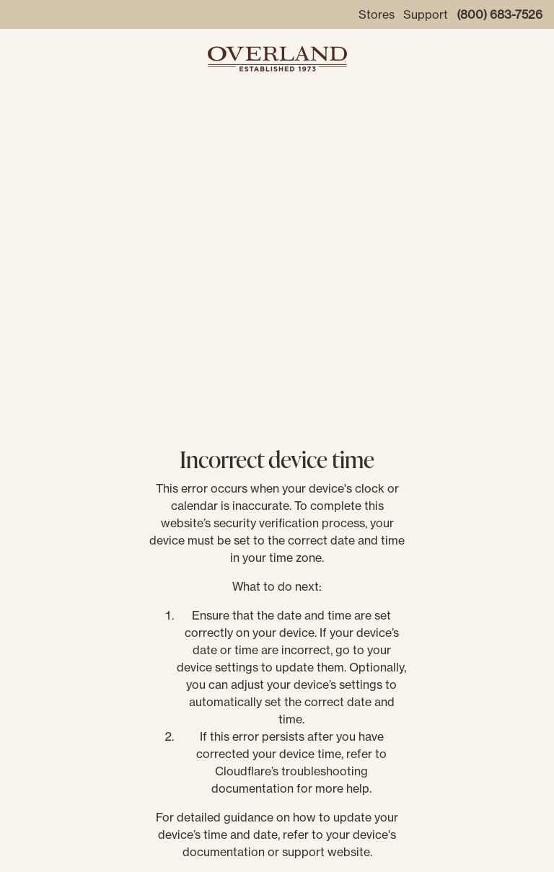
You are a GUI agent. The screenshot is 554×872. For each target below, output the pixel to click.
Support (425, 14)
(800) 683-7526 (499, 14)
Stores (377, 14)
